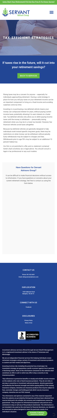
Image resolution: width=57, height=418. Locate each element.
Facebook (28, 307)
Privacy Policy (28, 320)
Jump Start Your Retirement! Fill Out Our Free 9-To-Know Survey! (28, 2)
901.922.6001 (31, 274)
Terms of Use (28, 323)
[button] (51, 12)
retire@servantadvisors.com (30, 277)
